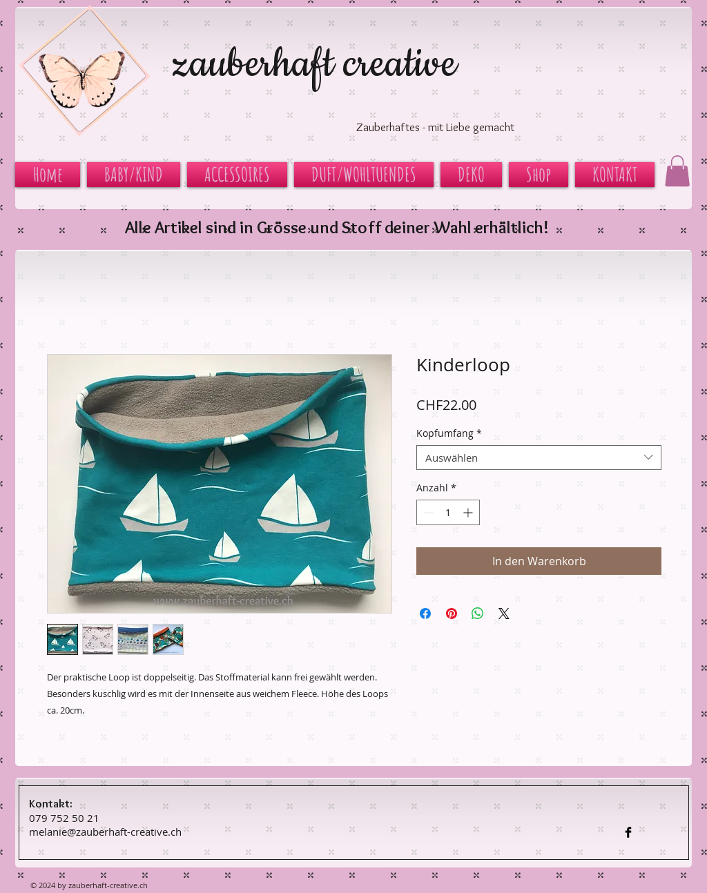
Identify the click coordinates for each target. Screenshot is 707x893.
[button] (677, 170)
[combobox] (538, 457)
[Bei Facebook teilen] (425, 613)
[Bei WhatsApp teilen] (477, 613)
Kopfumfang (449, 434)
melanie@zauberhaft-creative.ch (105, 831)
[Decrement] (427, 512)
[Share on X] (504, 613)
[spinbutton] (448, 512)
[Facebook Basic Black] (628, 832)
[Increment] (469, 512)
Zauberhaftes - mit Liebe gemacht (435, 127)
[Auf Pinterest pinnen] (451, 613)
